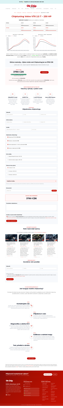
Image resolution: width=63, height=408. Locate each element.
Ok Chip (51, 9)
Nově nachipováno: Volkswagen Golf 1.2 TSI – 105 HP (38, 244)
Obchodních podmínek (29, 365)
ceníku (17, 366)
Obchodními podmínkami (11, 217)
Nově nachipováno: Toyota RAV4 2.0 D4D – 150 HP (51, 244)
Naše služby (32, 9)
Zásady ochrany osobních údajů (30, 404)
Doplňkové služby (31, 181)
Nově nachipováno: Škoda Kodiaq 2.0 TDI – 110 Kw (24, 244)
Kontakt (55, 374)
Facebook (39, 232)
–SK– (55, 9)
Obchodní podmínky (39, 404)
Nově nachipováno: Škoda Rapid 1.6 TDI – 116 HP (11, 244)
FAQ (18, 9)
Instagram (44, 232)
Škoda (12, 246)
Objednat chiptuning (47, 374)
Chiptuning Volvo (29, 12)
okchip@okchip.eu (27, 386)
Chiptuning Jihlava (54, 396)
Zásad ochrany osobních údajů (51, 217)
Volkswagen (39, 246)
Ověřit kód (54, 190)
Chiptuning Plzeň (45, 391)
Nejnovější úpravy (9, 246)
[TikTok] (9, 395)
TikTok (35, 232)
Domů (15, 12)
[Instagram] (8, 395)
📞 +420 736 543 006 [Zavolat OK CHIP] (27, 383)
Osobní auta (24, 12)
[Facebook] (6, 395)
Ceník (22, 9)
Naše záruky (27, 9)
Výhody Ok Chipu (39, 9)
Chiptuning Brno (45, 387)
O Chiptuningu (8, 9)
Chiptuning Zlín (53, 401)
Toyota (53, 246)
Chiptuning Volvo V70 (36, 12)
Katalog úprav (14, 9)
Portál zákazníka (45, 9)
